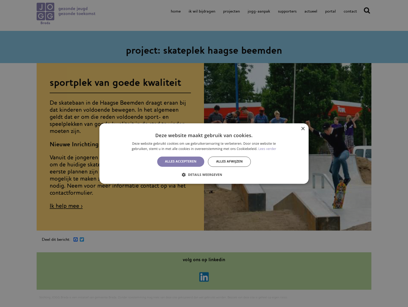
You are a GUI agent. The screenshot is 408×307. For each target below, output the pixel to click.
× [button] (303, 129)
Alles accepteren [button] (181, 161)
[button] (204, 174)
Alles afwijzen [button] (229, 161)
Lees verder (267, 149)
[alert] (204, 153)
